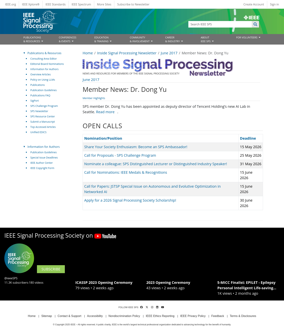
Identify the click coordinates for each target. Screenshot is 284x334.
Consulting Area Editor (43, 58)
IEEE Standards (55, 4)
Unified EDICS (38, 132)
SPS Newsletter (39, 111)
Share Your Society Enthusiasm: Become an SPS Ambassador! (135, 146)
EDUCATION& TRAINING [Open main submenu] (101, 39)
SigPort (34, 100)
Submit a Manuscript (42, 121)
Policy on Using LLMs (42, 79)
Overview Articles (40, 74)
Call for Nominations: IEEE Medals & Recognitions (125, 172)
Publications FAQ (40, 95)
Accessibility (95, 316)
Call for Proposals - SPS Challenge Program (120, 155)
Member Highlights (94, 98)
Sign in (274, 4)
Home (88, 53)
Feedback (217, 316)
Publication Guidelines (43, 90)
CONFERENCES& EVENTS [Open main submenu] (67, 39)
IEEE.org (10, 4)
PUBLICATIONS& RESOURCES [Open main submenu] (32, 39)
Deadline (248, 138)
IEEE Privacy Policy (193, 316)
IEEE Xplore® (30, 4)
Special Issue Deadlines (44, 157)
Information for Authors (44, 69)
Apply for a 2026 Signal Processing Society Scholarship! (130, 200)
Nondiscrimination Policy (124, 316)
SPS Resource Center (42, 116)
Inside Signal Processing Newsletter (126, 53)
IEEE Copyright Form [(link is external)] (43, 168)
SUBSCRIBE (50, 269)
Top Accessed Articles (43, 127)
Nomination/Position (103, 138)
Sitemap (46, 316)
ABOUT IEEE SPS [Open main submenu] (206, 39)
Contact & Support (69, 316)
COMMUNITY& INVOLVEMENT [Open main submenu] (140, 39)
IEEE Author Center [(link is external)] (43, 162)
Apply (255, 24)
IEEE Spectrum (81, 4)
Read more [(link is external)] (106, 111)
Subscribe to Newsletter (133, 4)
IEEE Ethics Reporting (160, 316)
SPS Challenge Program (44, 106)
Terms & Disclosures (243, 316)
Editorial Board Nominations (47, 64)
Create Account (253, 4)
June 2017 (169, 53)
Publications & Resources (44, 53)
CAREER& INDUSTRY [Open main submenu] (172, 39)
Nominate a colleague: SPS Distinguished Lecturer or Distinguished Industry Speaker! (155, 163)
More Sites (104, 4)
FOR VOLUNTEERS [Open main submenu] (247, 37)
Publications (37, 85)
